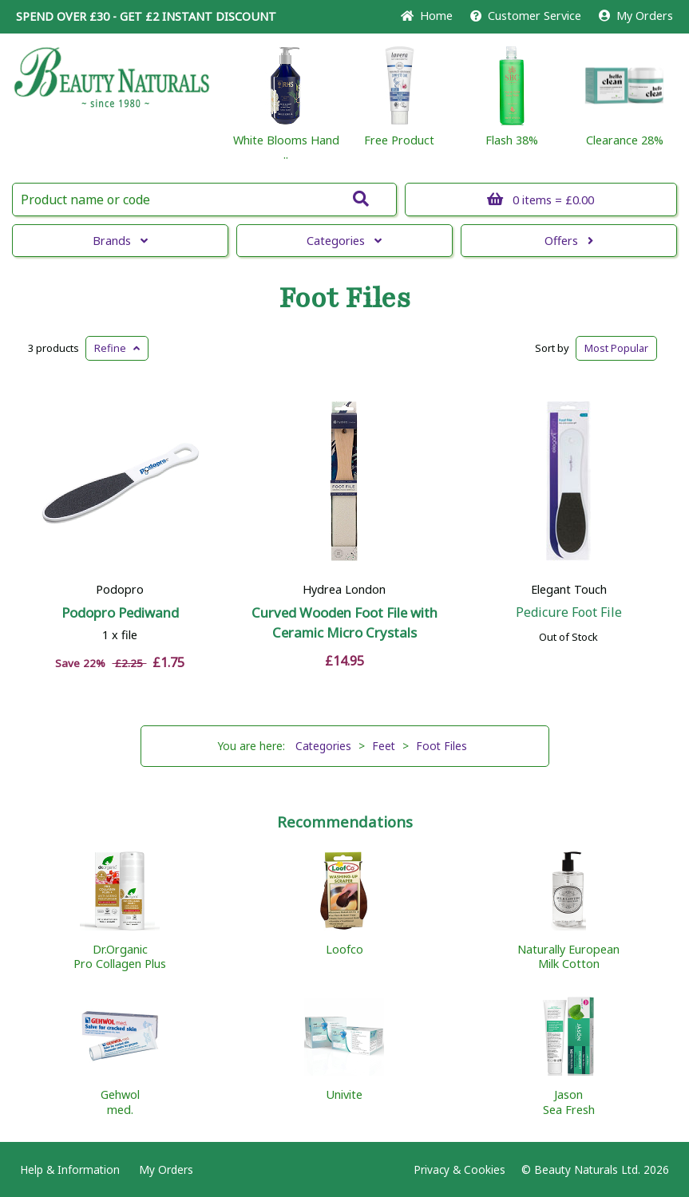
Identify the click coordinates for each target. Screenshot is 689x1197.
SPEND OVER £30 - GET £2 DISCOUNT (146, 16)
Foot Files (344, 298)
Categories (344, 240)
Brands (120, 240)
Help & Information (70, 1169)
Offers (568, 240)
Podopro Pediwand (120, 612)
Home (427, 15)
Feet (383, 745)
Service (525, 15)
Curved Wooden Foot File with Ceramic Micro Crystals (344, 622)
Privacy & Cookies (459, 1169)
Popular (616, 348)
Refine (117, 348)
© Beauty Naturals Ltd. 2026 (595, 1169)
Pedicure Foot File (569, 612)
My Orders (636, 15)
